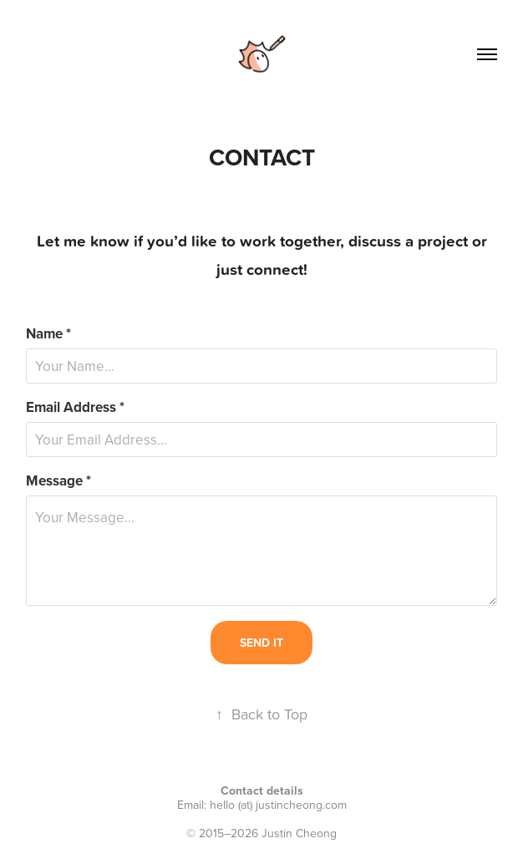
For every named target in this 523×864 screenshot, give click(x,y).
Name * (48, 333)
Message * (58, 480)
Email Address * (75, 407)
